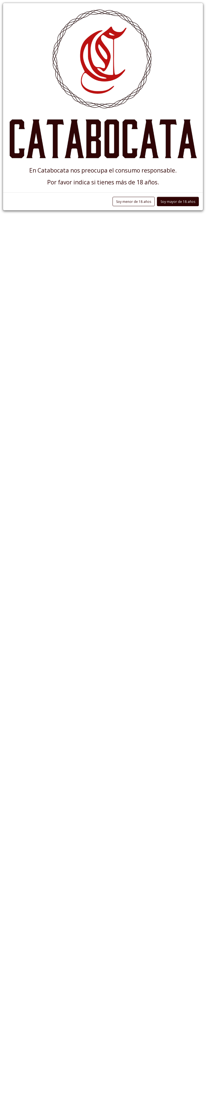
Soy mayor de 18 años (177, 201)
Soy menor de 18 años (133, 201)
